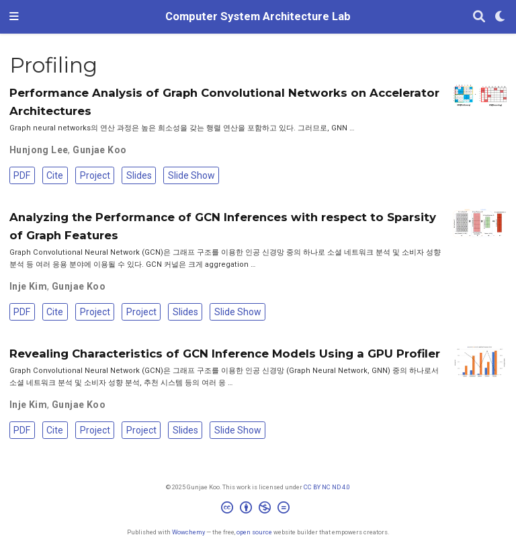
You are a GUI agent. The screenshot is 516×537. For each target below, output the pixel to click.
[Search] (479, 17)
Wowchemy (188, 532)
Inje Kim (28, 286)
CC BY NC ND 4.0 (327, 487)
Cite (54, 175)
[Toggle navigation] (14, 17)
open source (254, 532)
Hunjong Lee (39, 149)
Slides (139, 175)
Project (95, 175)
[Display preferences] (500, 17)
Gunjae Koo (99, 149)
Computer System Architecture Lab (258, 16)
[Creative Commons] (258, 509)
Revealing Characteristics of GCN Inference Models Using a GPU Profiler (224, 353)
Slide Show (191, 175)
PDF (21, 175)
